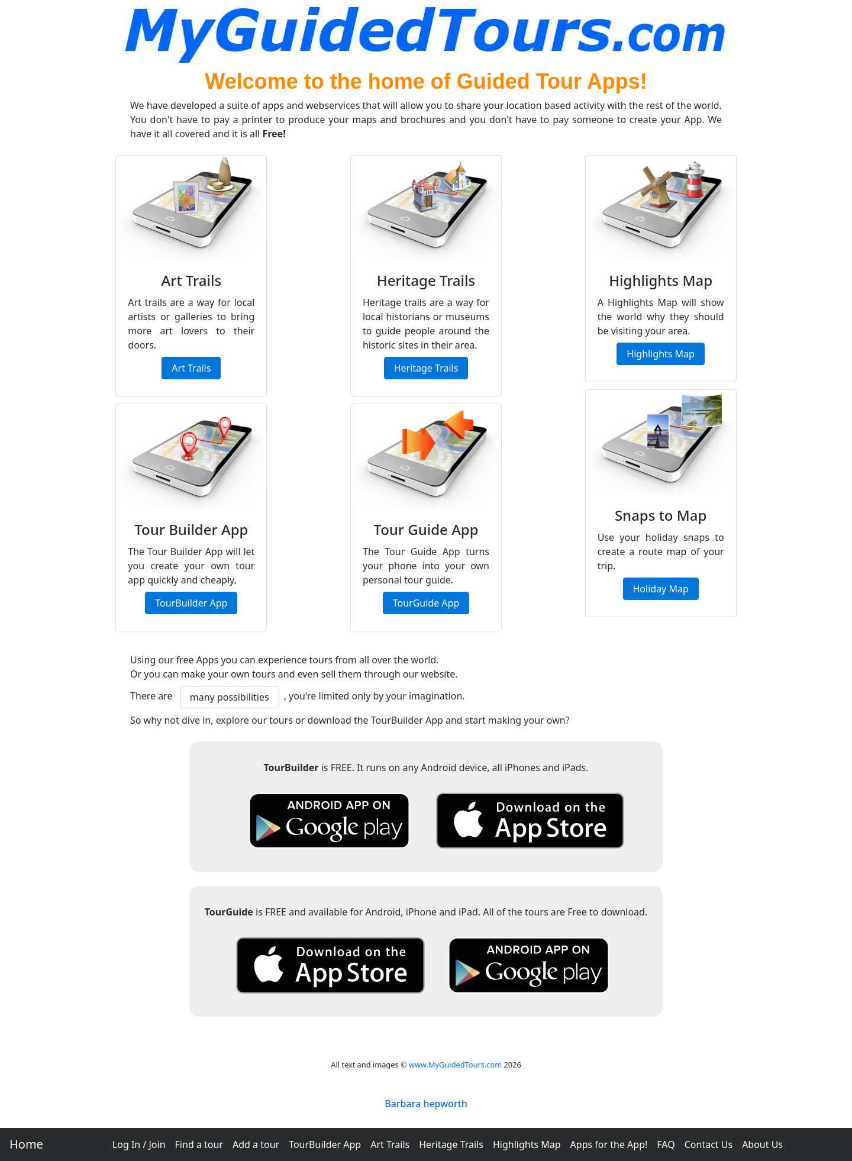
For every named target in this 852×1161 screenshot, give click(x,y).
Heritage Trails (451, 1144)
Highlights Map (527, 1144)
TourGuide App (426, 602)
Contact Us (708, 1144)
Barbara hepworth (426, 1103)
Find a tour (199, 1144)
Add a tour (256, 1144)
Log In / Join (139, 1144)
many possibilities (229, 697)
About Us (762, 1144)
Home (26, 1144)
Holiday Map (661, 588)
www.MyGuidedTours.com (455, 1064)
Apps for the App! (609, 1144)
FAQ (665, 1144)
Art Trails (389, 1144)
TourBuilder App (325, 1144)
